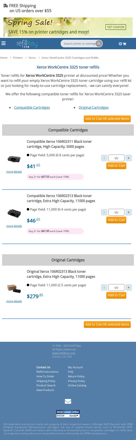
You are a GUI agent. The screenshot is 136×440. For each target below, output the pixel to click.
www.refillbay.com (63, 353)
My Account (75, 367)
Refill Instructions (47, 372)
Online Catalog (77, 385)
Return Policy (76, 376)
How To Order (45, 376)
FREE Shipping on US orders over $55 (27, 8)
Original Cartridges (94, 107)
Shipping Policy (45, 381)
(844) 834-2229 (116, 8)
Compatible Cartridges (32, 107)
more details (14, 172)
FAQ (70, 372)
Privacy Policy (76, 381)
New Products (45, 390)
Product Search (46, 385)
